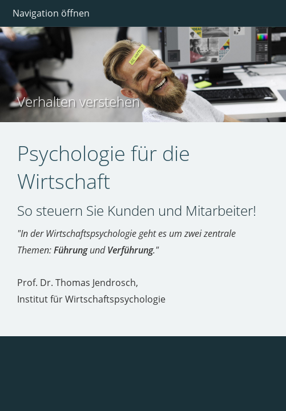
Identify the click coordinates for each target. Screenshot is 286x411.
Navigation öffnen (51, 13)
